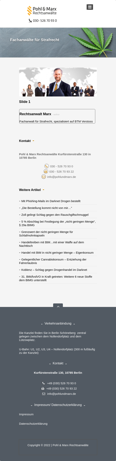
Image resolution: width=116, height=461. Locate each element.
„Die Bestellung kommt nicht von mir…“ (46, 208)
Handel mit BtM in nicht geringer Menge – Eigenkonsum (57, 252)
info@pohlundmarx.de (58, 176)
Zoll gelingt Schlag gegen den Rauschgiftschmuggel (55, 214)
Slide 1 (24, 102)
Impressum (26, 414)
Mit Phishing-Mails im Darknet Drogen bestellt (50, 201)
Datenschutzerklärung (33, 423)
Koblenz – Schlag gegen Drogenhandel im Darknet (54, 269)
